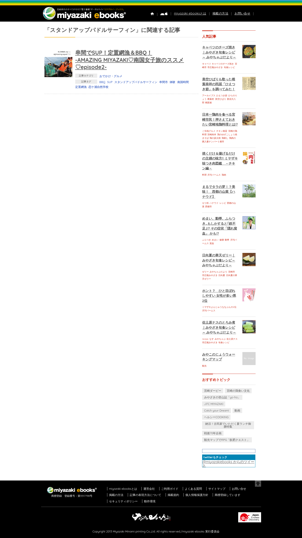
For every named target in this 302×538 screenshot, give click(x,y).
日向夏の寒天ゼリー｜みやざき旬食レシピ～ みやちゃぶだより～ (218, 260)
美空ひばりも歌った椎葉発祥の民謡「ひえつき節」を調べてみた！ (218, 84)
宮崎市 (231, 271)
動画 (237, 410)
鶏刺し (225, 138)
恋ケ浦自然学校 (98, 87)
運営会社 (149, 488)
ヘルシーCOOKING (216, 417)
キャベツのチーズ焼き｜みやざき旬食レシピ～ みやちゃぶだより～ (219, 52)
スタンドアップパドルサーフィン (135, 82)
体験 (172, 82)
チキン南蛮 (221, 131)
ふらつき (206, 239)
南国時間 (183, 82)
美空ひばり (220, 99)
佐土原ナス (232, 339)
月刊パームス (214, 174)
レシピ (223, 203)
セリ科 (205, 203)
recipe (205, 339)
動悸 (227, 239)
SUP (109, 82)
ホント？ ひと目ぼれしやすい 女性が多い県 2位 (219, 296)
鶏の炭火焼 (215, 138)
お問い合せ (242, 13)
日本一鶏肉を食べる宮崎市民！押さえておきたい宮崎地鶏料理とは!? (220, 119)
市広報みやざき (215, 67)
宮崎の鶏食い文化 (238, 390)
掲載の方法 (220, 13)
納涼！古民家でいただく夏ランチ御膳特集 (228, 425)
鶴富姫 (208, 102)
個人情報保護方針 (196, 495)
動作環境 (150, 501)
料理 (204, 174)
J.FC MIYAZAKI (213, 404)
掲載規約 (173, 495)
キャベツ (206, 63)
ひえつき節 (221, 95)
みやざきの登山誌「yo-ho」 (222, 397)
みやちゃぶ (220, 339)
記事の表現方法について (145, 495)
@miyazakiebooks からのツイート (228, 464)
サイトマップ (216, 488)
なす (211, 339)
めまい (215, 239)
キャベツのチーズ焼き (223, 63)
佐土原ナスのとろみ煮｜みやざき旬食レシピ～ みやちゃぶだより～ (219, 327)
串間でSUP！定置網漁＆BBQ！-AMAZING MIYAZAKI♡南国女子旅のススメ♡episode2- (129, 59)
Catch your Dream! (216, 410)
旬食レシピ (229, 67)
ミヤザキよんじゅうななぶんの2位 (219, 307)
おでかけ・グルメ (110, 76)
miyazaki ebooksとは (190, 13)
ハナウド (214, 203)
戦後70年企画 (212, 433)
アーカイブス (208, 95)
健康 (222, 239)
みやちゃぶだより (218, 271)
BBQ (102, 82)
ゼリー (205, 271)
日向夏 (221, 275)
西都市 (208, 206)
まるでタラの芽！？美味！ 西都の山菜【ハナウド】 (218, 192)
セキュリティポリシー (123, 501)
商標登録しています (227, 495)
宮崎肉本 (211, 134)
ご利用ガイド (169, 488)
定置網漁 (81, 87)
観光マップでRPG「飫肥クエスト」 (227, 440)
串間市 (163, 82)
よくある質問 (193, 488)
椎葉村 (210, 99)
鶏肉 (224, 174)
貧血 (212, 243)
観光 (204, 365)
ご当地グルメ (208, 131)
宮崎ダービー (212, 390)
